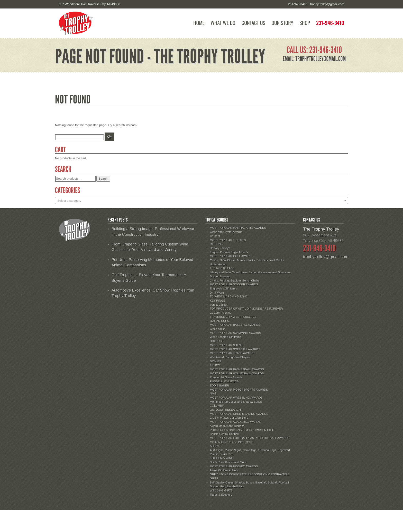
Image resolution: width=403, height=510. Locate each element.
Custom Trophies (220, 312)
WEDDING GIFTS (221, 490)
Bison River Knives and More (228, 462)
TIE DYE (215, 365)
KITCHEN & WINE (221, 458)
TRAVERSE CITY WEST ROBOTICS (233, 317)
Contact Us (253, 23)
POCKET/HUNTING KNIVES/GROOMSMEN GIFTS (243, 430)
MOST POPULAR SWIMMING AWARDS (235, 333)
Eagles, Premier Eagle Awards (229, 252)
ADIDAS (215, 446)
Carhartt (215, 236)
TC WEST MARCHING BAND (229, 296)
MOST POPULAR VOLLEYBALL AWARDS (237, 373)
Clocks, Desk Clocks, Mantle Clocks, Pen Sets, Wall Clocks (247, 260)
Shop (304, 23)
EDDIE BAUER (219, 385)
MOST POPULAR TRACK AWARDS (232, 353)
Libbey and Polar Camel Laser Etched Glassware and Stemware (250, 272)
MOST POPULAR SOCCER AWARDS (234, 284)
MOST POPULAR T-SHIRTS (228, 240)
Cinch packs (217, 329)
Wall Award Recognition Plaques (230, 357)
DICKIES (215, 361)
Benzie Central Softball (224, 434)
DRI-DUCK (217, 341)
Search (103, 178)
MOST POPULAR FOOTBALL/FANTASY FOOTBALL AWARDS (250, 438)
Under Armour (218, 264)
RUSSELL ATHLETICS (224, 381)
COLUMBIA (217, 405)
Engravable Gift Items (223, 288)
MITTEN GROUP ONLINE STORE (231, 442)
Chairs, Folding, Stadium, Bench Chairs (235, 280)
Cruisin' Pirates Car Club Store (229, 417)
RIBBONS (216, 244)
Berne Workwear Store (224, 470)
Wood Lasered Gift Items (225, 337)
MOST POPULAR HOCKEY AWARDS (234, 466)
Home (198, 23)
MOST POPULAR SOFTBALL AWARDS (235, 349)
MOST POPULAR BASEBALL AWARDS (235, 325)
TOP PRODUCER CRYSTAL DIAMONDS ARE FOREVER (246, 308)
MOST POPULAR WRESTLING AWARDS (236, 397)
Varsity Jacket (218, 304)
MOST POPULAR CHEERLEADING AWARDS (239, 414)
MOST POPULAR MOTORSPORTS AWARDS (239, 389)
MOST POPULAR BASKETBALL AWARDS (237, 369)
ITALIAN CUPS (219, 321)
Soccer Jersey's (220, 276)
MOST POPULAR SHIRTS (226, 345)
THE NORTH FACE (222, 268)
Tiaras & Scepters (221, 494)
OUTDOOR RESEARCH (225, 409)
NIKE (213, 393)
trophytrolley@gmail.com (327, 4)
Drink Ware (217, 292)
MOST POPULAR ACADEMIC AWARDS (235, 422)
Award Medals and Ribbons (227, 426)
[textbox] (201, 200)
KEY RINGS (217, 300)
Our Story (282, 23)
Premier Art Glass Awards (226, 377)
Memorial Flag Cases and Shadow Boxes (236, 401)
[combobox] (201, 200)
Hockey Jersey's (220, 248)
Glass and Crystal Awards (226, 232)
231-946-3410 (330, 23)
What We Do (223, 23)
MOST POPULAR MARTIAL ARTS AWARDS (238, 228)
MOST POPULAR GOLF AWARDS (232, 256)
